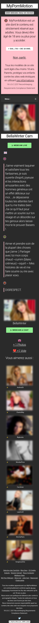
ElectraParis (20, 537)
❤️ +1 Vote (19, 350)
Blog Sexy (24, 570)
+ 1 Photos (19, 344)
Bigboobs (20, 437)
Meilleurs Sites (19, 575)
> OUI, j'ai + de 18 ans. (19, 49)
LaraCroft (20, 512)
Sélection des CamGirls (11, 570)
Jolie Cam (25, 578)
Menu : (7, 99)
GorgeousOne (20, 562)
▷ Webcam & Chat (19, 330)
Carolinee (20, 487)
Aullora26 (20, 387)
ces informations (25, 80)
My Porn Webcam (7, 578)
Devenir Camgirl (16, 573)
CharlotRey (20, 412)
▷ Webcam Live (19, 145)
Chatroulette (20, 580)
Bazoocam (34, 578)
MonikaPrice (20, 462)
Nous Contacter (28, 573)
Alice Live (18, 578)
